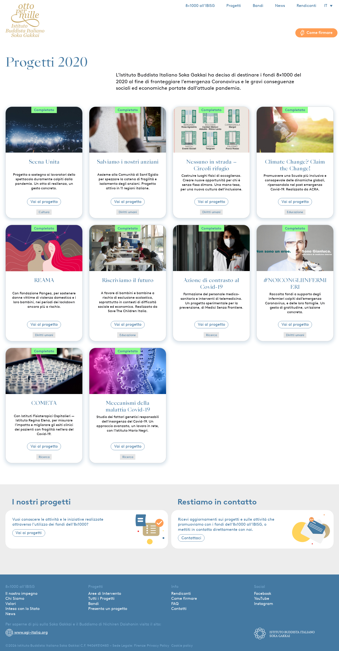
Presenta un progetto (107, 608)
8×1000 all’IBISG (200, 5)
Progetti (233, 5)
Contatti (179, 608)
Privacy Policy (158, 645)
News (280, 5)
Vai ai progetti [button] (29, 532)
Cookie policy (182, 645)
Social (259, 586)
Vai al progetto (44, 201)
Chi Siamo (14, 598)
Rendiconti (306, 5)
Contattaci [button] (191, 538)
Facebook (262, 593)
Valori (10, 603)
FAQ (175, 603)
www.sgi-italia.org (26, 632)
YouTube (261, 598)
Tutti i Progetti (101, 598)
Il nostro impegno (21, 593)
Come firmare (184, 598)
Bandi (258, 5)
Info (174, 586)
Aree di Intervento (104, 593)
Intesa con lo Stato (22, 608)
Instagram (263, 603)
